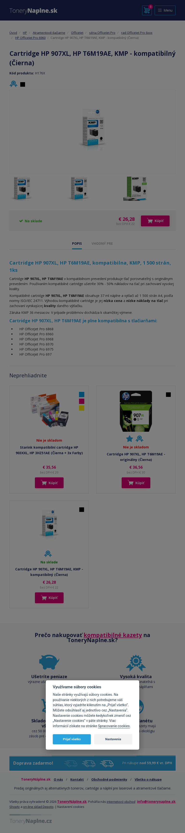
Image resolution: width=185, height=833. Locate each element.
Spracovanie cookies (114, 726)
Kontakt (77, 779)
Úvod (13, 32)
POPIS (77, 243)
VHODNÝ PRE (102, 243)
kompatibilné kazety (113, 635)
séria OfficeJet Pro (102, 32)
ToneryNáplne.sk (72, 801)
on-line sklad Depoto (38, 806)
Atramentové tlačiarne (49, 32)
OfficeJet (77, 32)
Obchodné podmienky (109, 779)
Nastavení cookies (70, 806)
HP (25, 32)
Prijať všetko (72, 739)
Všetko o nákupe (148, 779)
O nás (58, 779)
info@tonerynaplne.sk (156, 801)
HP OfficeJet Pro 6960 (30, 38)
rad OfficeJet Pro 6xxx (136, 32)
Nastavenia (113, 739)
